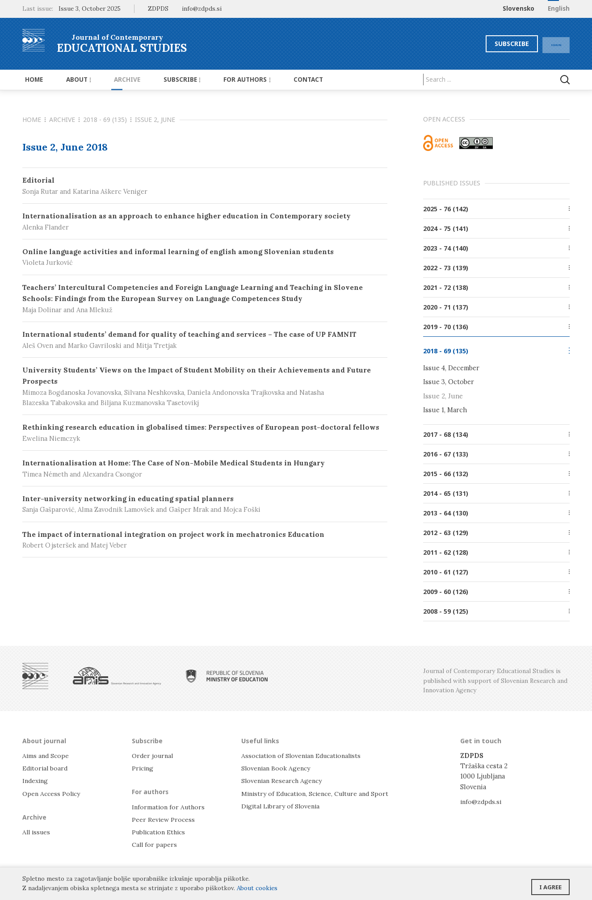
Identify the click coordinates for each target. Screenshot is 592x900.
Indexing (36, 780)
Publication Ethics (161, 831)
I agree (550, 884)
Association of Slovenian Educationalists (304, 755)
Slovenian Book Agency (277, 767)
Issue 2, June (443, 395)
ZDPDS (158, 8)
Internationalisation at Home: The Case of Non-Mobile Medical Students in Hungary (204, 468)
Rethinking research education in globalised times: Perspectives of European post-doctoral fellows (204, 433)
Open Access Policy (53, 792)
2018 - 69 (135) (107, 119)
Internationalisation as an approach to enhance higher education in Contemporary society (204, 221)
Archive (116, 79)
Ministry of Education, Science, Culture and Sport (319, 792)
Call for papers (155, 844)
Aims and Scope (46, 755)
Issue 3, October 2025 (90, 8)
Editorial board (46, 767)
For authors (228, 79)
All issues (37, 831)
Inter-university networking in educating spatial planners (204, 504)
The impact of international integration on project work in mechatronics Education (204, 540)
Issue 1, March (445, 409)
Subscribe (495, 43)
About (71, 79)
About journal (44, 739)
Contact (285, 79)
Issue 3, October (448, 381)
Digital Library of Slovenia (282, 805)
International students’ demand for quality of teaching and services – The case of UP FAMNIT (204, 340)
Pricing (143, 767)
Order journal (154, 755)
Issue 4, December (451, 368)
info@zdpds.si (482, 800)
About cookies (257, 888)
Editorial (204, 186)
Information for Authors (169, 806)
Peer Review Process (164, 818)
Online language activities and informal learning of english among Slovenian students (204, 257)
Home (31, 79)
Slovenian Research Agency (283, 780)
